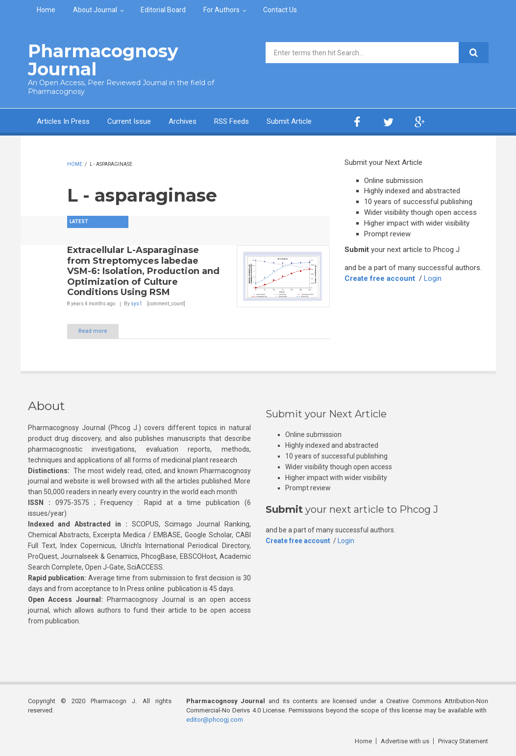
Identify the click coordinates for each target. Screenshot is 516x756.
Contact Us (280, 10)
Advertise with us (405, 741)
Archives (183, 121)
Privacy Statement (463, 741)
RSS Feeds (231, 121)
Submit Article (289, 121)
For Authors (221, 10)
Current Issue (129, 121)
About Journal (95, 10)
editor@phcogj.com (214, 719)
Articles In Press (63, 121)
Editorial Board (163, 10)
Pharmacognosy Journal (103, 60)
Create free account (379, 278)
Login (433, 278)
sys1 (136, 303)
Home (46, 10)
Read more (92, 331)
